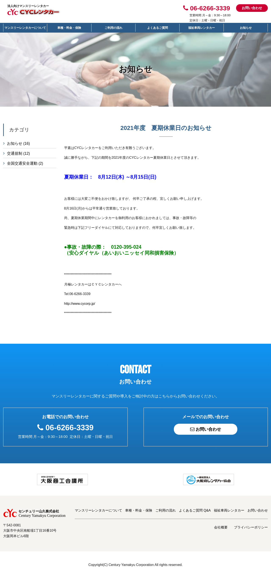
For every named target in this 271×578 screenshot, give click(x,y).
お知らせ (246, 27)
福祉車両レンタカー (201, 27)
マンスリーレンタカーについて (25, 27)
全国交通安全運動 (25, 163)
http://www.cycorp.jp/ (79, 303)
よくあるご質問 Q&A (195, 510)
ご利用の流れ (113, 27)
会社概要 (221, 527)
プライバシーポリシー (251, 527)
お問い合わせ (252, 8)
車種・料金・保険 (69, 27)
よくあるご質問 (157, 27)
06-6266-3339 (70, 427)
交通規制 (18, 154)
